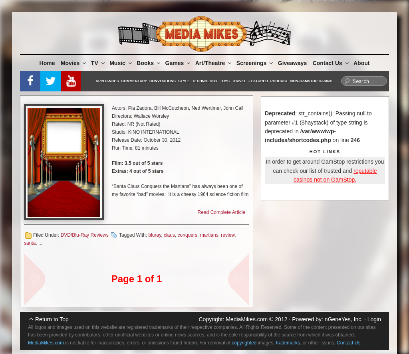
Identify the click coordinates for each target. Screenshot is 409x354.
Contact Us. (349, 343)
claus (169, 235)
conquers (187, 235)
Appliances (107, 81)
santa (30, 243)
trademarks (288, 343)
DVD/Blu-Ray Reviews (85, 235)
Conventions (162, 81)
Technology (205, 81)
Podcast (279, 81)
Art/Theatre (214, 63)
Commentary (134, 81)
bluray (154, 235)
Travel (239, 81)
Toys (225, 81)
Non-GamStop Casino (311, 81)
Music (121, 63)
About (361, 63)
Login (374, 319)
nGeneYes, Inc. (344, 319)
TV (98, 63)
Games (178, 63)
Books (149, 63)
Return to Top (52, 319)
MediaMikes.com (247, 319)
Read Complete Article (221, 212)
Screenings (255, 63)
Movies (74, 63)
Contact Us (331, 63)
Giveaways (292, 63)
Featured (258, 81)
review (227, 235)
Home (47, 63)
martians (209, 235)
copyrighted (244, 343)
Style (184, 81)
